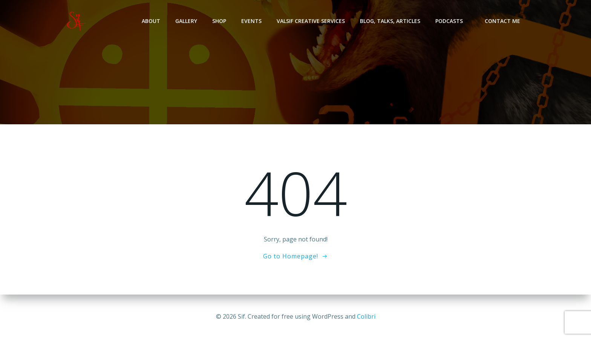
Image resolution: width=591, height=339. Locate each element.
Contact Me (502, 20)
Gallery (186, 20)
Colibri (366, 316)
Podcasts (452, 20)
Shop (219, 20)
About (151, 20)
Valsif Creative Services (311, 20)
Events (251, 20)
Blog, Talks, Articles (390, 20)
